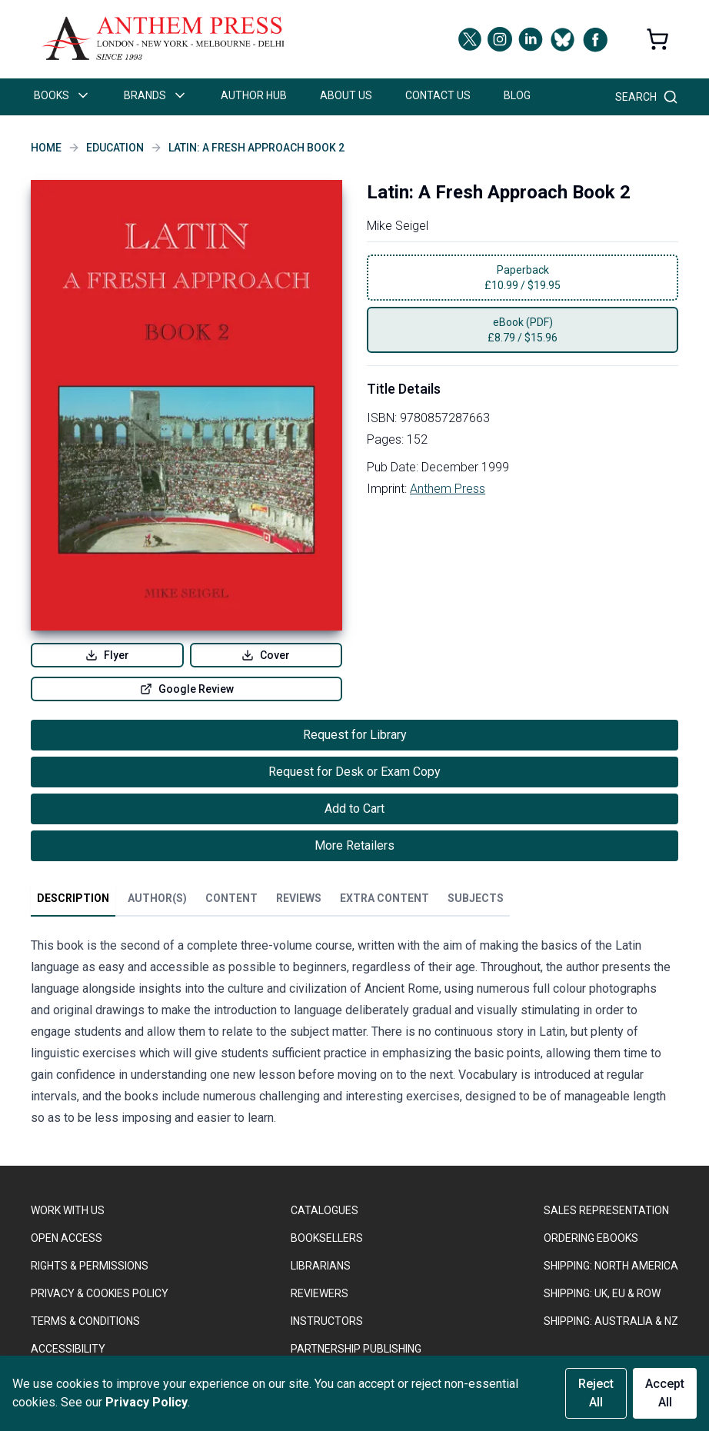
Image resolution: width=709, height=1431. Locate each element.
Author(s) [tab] (157, 898)
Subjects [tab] (476, 898)
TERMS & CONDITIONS (85, 1321)
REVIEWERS (319, 1293)
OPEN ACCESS (66, 1238)
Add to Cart (354, 808)
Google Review (187, 689)
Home (46, 147)
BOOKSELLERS (327, 1238)
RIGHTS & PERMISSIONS (89, 1266)
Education (115, 147)
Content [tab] (231, 898)
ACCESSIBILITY (68, 1349)
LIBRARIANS (321, 1266)
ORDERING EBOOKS (591, 1238)
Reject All (596, 1392)
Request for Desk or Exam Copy (354, 771)
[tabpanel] (354, 1035)
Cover (265, 655)
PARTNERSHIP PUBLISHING (356, 1349)
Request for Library (355, 734)
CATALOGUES (324, 1210)
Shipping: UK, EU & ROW (602, 1293)
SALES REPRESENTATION (606, 1210)
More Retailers (354, 845)
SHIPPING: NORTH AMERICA (611, 1266)
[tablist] (270, 901)
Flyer (107, 655)
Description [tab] (73, 898)
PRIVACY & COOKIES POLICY (99, 1293)
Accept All (664, 1392)
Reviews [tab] (298, 898)
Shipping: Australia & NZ (611, 1321)
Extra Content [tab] (384, 898)
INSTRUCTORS (327, 1321)
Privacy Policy (146, 1402)
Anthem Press (447, 488)
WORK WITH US (68, 1210)
